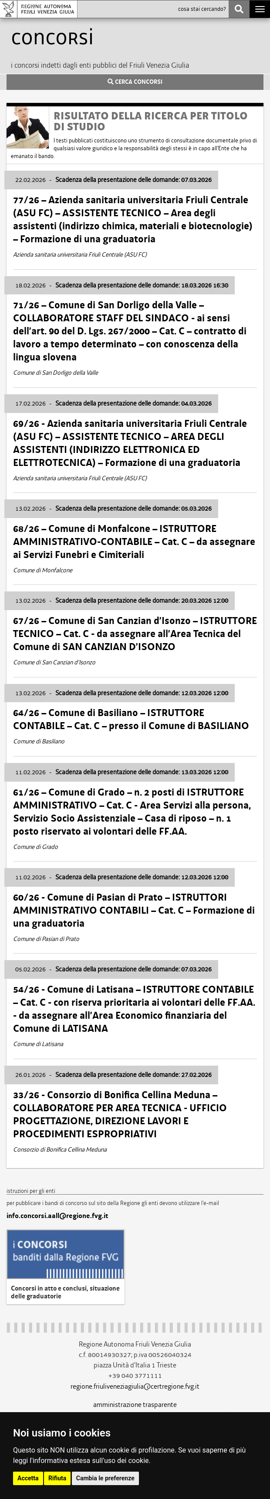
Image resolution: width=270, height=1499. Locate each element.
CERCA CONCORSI (135, 82)
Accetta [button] (28, 1478)
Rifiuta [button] (57, 1478)
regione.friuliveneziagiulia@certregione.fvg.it (135, 1386)
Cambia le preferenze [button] (105, 1478)
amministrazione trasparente (135, 1404)
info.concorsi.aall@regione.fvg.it (57, 1216)
